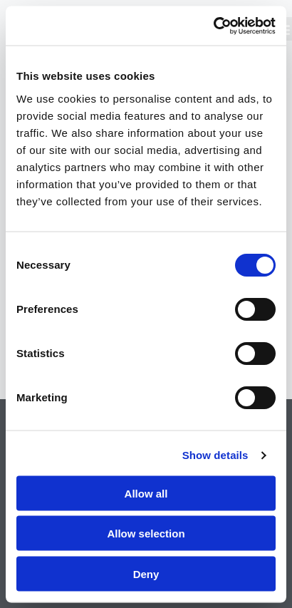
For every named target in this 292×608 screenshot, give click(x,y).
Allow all (146, 493)
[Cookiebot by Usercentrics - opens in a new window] (213, 25)
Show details (215, 455)
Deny (146, 573)
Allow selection (145, 533)
